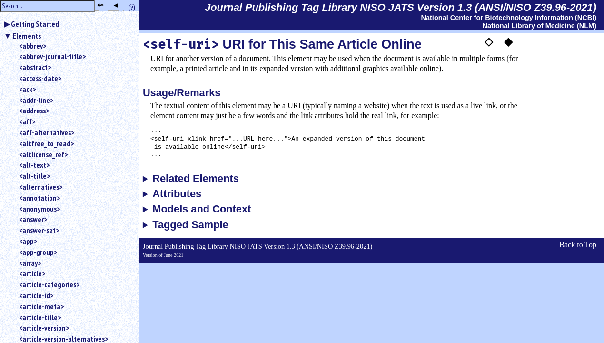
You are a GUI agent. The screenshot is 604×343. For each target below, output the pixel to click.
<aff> (27, 121)
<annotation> (39, 197)
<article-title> (40, 317)
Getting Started (35, 24)
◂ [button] (116, 5)
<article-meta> (41, 306)
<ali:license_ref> (43, 154)
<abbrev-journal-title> (52, 56)
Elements (27, 35)
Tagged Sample (190, 225)
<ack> (27, 89)
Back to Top (577, 245)
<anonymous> (39, 208)
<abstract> (35, 67)
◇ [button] (489, 41)
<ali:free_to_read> (46, 143)
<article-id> (36, 295)
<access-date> (40, 78)
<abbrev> (32, 45)
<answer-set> (39, 230)
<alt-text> (34, 165)
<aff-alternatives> (46, 132)
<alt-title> (34, 176)
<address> (34, 110)
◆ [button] (508, 41)
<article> (32, 273)
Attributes (176, 194)
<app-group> (38, 252)
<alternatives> (40, 187)
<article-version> (44, 328)
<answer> (33, 219)
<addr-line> (36, 100)
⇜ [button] (100, 5)
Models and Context (201, 209)
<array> (30, 263)
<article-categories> (49, 284)
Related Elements (195, 178)
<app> (28, 241)
